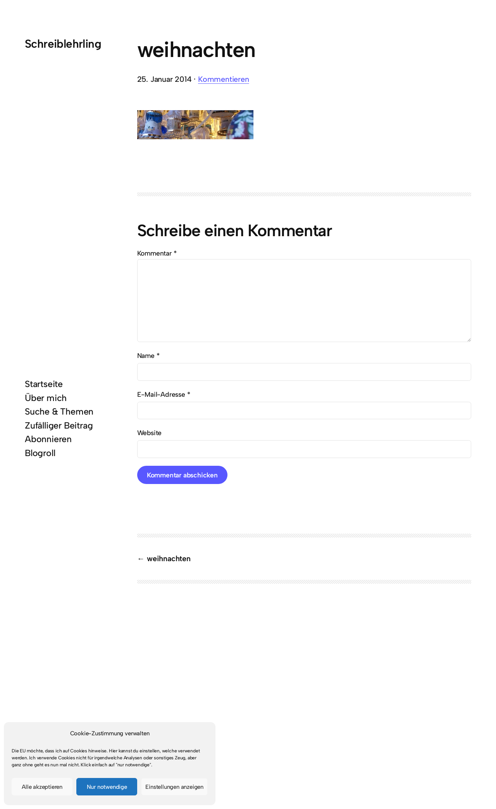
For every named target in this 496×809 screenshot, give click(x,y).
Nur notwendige (107, 786)
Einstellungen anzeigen (174, 786)
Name (148, 355)
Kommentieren (223, 79)
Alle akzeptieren (42, 786)
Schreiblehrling (63, 43)
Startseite (44, 384)
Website (149, 433)
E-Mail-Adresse (163, 394)
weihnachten (169, 558)
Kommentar (157, 253)
